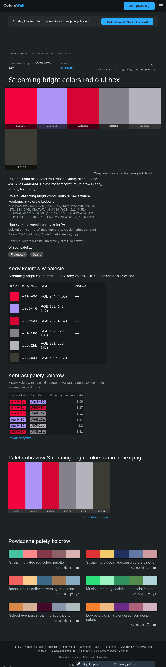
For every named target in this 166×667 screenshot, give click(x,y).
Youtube (76, 657)
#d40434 (29, 320)
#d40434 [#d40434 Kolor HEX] (14, 318)
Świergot (64, 657)
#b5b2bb (29, 345)
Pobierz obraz (96, 517)
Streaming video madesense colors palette (120, 562)
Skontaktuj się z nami (65, 650)
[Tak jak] (152, 64)
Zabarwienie (68, 646)
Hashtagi (110, 646)
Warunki (43, 650)
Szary (37, 254)
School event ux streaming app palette (39, 615)
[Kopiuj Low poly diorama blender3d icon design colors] (148, 625)
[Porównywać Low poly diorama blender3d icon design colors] (154, 625)
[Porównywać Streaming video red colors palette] (77, 568)
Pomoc (85, 650)
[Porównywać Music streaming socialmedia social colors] (154, 594)
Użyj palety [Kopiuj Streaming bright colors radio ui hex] (123, 69)
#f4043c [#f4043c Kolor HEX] (14, 293)
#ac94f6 (29, 308)
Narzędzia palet (34, 646)
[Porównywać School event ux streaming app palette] (77, 621)
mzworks (122, 650)
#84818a (29, 333)
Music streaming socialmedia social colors (119, 589)
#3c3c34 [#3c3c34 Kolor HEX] (14, 354)
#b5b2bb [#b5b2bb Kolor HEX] (14, 342)
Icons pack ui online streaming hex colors (42, 589)
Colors (13, 5)
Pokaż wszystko (20, 438)
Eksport (143, 69)
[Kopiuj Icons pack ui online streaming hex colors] (71, 594)
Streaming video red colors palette (36, 562)
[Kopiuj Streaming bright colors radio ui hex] (76, 234)
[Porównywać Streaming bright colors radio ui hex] (155, 69)
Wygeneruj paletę (90, 646)
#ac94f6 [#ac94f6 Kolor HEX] (14, 305)
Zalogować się (139, 6)
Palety (17, 646)
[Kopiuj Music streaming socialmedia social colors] (148, 594)
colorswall (66, 68)
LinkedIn (102, 657)
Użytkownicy (127, 646)
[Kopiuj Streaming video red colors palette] (71, 568)
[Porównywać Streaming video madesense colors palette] (154, 568)
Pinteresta (89, 657)
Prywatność (145, 646)
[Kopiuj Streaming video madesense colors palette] (148, 568)
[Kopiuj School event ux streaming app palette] (71, 621)
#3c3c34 (29, 357)
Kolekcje (52, 646)
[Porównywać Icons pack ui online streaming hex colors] (77, 594)
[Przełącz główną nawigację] (161, 6)
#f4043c (29, 296)
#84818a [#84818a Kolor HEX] (14, 330)
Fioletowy (18, 254)
